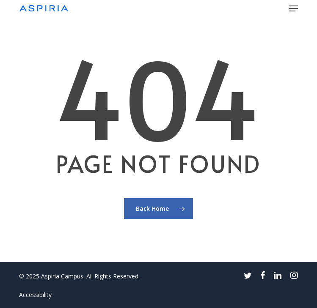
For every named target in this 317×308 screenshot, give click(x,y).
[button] (293, 8)
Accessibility (35, 295)
